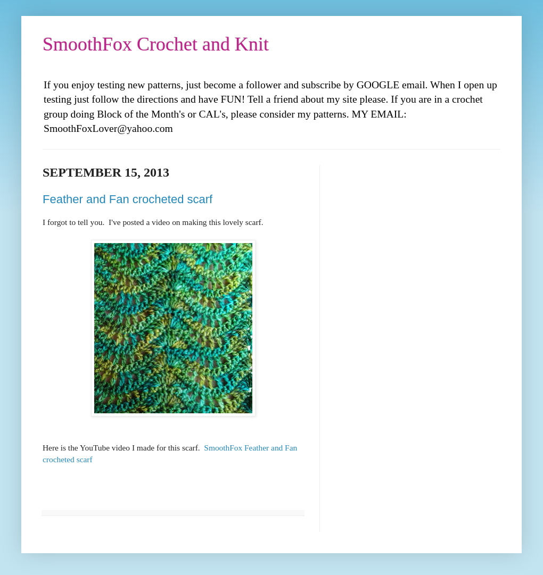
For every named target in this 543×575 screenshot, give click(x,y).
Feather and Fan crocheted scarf (127, 199)
